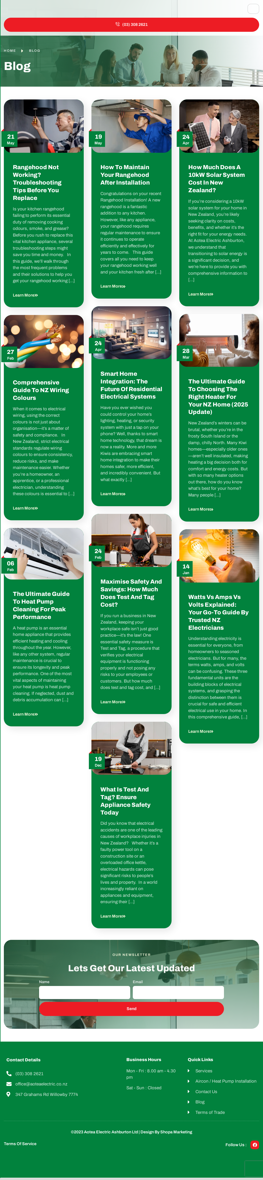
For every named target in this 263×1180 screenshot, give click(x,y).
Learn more (25, 297)
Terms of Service (20, 1146)
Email (138, 984)
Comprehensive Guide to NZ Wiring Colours (41, 392)
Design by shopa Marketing (166, 1134)
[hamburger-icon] (253, 10)
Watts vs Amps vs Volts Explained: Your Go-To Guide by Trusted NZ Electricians (218, 614)
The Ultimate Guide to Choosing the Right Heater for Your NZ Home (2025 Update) (218, 399)
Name (44, 984)
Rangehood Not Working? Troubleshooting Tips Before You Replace (37, 185)
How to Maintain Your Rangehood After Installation (125, 177)
